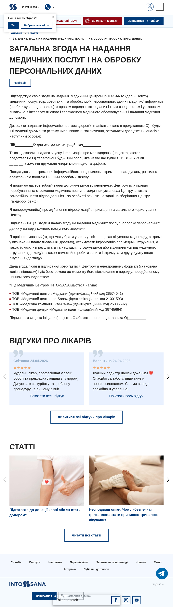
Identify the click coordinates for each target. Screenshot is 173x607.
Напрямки (55, 562)
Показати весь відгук (47, 396)
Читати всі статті (86, 535)
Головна (15, 33)
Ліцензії (156, 584)
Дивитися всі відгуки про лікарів (86, 417)
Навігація (20, 82)
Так (13, 25)
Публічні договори (96, 569)
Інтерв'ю (70, 569)
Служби (16, 562)
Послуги (35, 562)
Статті (33, 33)
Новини (141, 562)
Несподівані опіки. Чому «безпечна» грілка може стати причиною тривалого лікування (123, 515)
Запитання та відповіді (112, 562)
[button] (32, 7)
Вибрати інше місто (36, 25)
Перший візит (79, 562)
